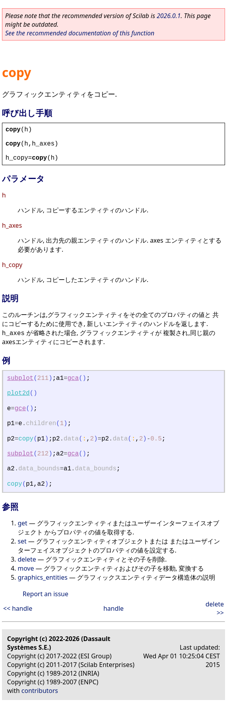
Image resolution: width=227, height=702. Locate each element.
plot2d (18, 393)
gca (73, 378)
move (26, 568)
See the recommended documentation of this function (79, 33)
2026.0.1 (169, 15)
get (22, 523)
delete (27, 559)
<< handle (17, 608)
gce (20, 408)
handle (113, 608)
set (22, 541)
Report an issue (45, 594)
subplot (20, 378)
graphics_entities (43, 577)
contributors (40, 690)
